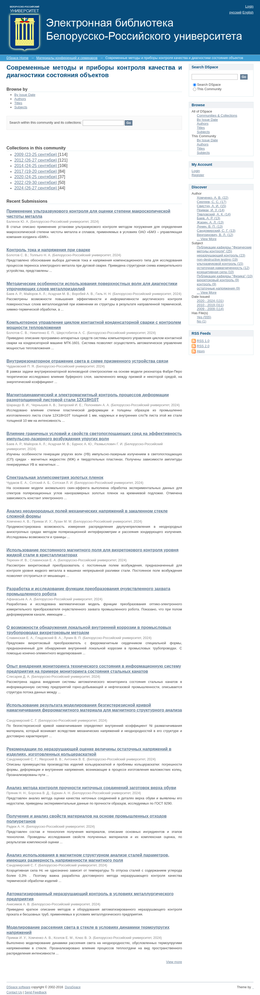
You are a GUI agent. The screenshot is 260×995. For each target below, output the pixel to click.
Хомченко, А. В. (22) (212, 198)
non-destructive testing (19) (217, 259)
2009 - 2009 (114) (210, 309)
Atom (201, 351)
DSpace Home (17, 58)
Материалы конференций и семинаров (67, 58)
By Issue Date (24, 95)
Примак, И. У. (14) (210, 210)
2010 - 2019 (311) (210, 305)
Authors (20, 99)
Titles (18, 103)
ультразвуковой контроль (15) (220, 264)
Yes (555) (204, 317)
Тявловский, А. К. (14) (214, 214)
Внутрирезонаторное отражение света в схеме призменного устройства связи (87, 361)
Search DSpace (207, 85)
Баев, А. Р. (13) (208, 218)
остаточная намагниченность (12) (223, 268)
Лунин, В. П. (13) (210, 226)
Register (198, 175)
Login (249, 6)
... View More (207, 239)
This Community (207, 89)
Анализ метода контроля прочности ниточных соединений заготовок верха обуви (91, 788)
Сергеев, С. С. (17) (211, 202)
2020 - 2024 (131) (210, 301)
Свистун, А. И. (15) (211, 206)
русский (235, 12)
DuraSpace (72, 987)
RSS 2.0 (203, 346)
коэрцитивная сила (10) (215, 272)
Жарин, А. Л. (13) (210, 222)
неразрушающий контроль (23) (221, 255)
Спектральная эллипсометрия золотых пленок (54, 477)
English (248, 12)
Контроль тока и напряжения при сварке (48, 250)
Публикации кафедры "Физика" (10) (225, 276)
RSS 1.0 (203, 341)
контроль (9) (206, 284)
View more (174, 962)
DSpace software (18, 987)
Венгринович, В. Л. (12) (215, 235)
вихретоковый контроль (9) (218, 280)
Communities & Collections (217, 115)
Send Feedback (36, 992)
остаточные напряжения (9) (218, 288)
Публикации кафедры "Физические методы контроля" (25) (224, 249)
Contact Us (14, 992)
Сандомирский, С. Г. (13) (216, 231)
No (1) (201, 321)
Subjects (20, 107)
